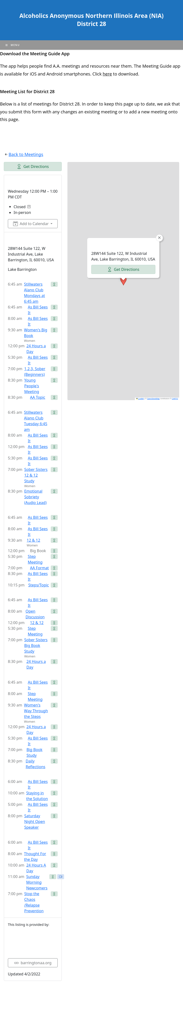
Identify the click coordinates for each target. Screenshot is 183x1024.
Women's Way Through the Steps (36, 710)
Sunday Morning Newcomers (36, 882)
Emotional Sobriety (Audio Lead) (35, 497)
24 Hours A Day (36, 868)
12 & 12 (33, 540)
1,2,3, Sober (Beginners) (34, 371)
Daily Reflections (35, 763)
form (37, 112)
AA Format (39, 567)
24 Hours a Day (36, 348)
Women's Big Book (35, 332)
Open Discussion (35, 614)
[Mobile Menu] (12, 45)
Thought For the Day (35, 856)
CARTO (175, 399)
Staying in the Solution (37, 795)
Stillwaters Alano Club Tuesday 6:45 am (35, 421)
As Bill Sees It (38, 309)
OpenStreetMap (153, 399)
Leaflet (140, 399)
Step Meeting (35, 559)
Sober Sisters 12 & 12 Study (36, 475)
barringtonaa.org (32, 962)
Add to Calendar (31, 223)
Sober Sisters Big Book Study (36, 645)
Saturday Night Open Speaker (34, 821)
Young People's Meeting (31, 386)
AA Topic (37, 397)
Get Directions (33, 166)
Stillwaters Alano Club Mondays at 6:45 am (34, 293)
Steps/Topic (38, 585)
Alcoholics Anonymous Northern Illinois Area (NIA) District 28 (91, 20)
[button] (123, 281)
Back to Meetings (26, 154)
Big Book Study (34, 752)
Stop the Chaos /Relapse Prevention (34, 902)
